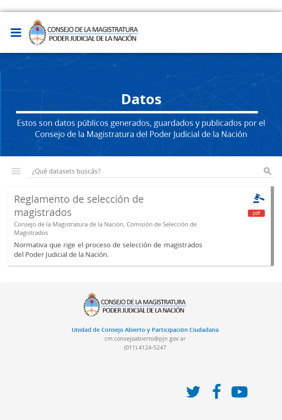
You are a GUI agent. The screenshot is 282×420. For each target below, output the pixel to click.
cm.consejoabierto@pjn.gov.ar (145, 338)
